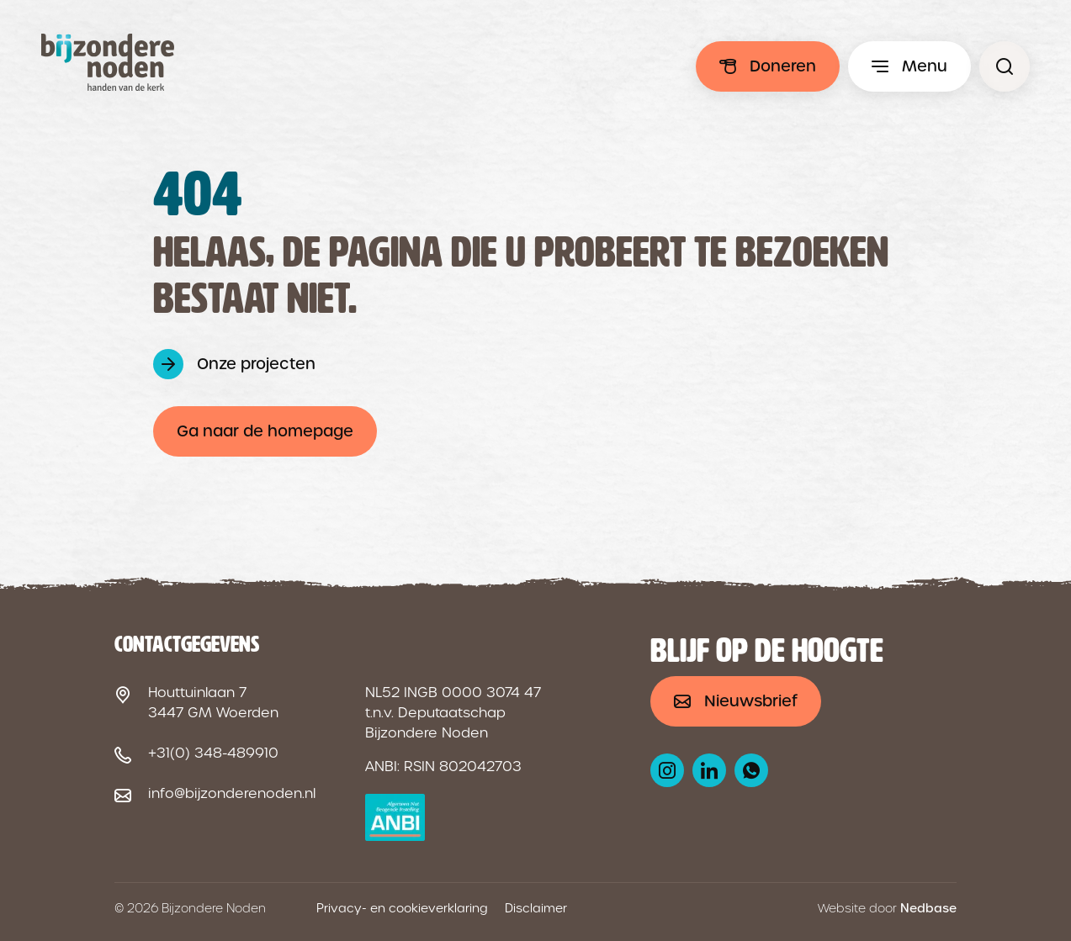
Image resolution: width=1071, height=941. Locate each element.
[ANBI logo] (395, 817)
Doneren (783, 66)
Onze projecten (256, 363)
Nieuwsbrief (751, 701)
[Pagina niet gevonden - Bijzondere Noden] (1004, 66)
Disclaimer (536, 908)
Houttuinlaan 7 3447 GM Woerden (213, 703)
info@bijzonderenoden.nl (231, 793)
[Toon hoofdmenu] (909, 66)
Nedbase (928, 908)
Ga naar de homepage (265, 431)
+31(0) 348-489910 (213, 753)
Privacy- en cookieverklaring (402, 908)
